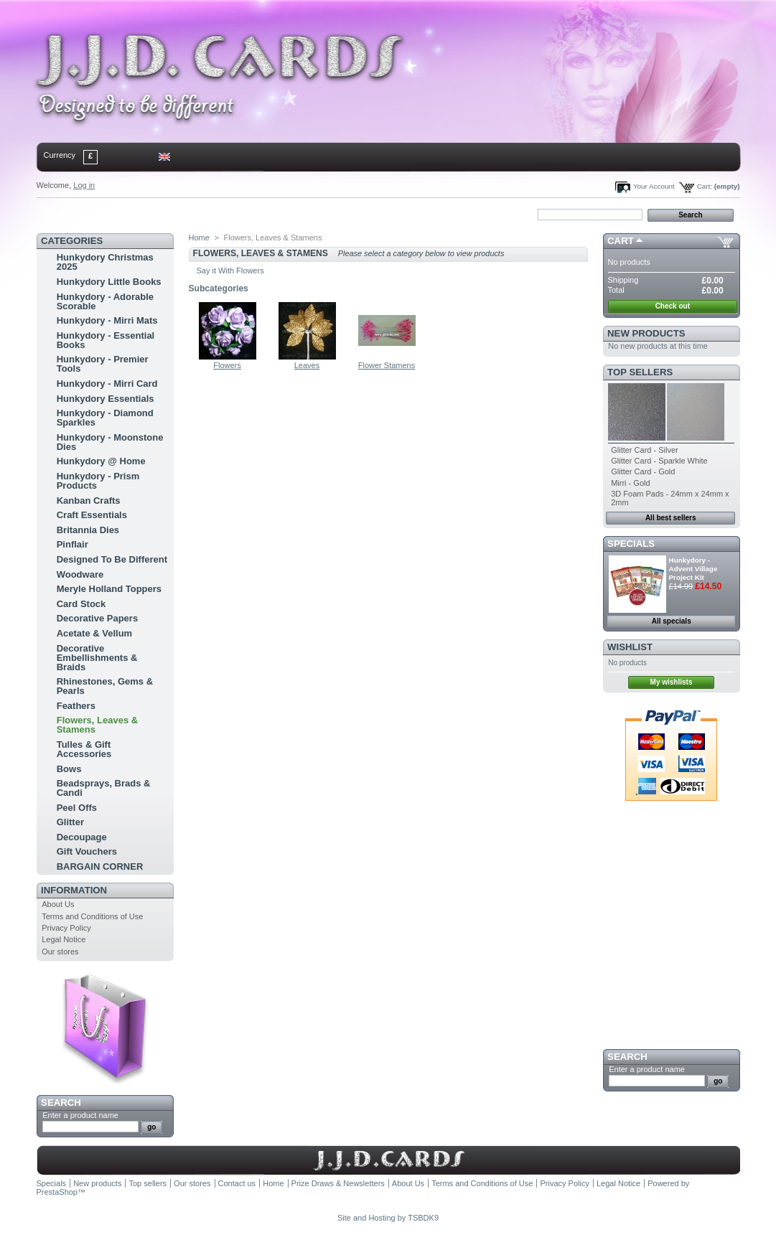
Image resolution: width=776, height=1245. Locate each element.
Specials (631, 543)
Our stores (60, 951)
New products (646, 333)
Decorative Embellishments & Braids (97, 657)
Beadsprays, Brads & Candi (104, 788)
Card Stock (81, 603)
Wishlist (630, 647)
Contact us (237, 1183)
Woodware (80, 574)
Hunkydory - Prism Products (98, 481)
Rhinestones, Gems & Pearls (105, 686)
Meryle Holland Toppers (109, 588)
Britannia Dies (88, 530)
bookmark (202, 214)
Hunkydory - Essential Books (106, 340)
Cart (620, 240)
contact (107, 214)
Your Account (654, 186)
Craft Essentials (92, 514)
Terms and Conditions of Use (92, 916)
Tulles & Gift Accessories (84, 749)
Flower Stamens (386, 365)
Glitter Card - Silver (644, 450)
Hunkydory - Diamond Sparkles (105, 418)
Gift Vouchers (87, 851)
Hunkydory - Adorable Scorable (105, 301)
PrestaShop (57, 1192)
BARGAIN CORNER (100, 866)
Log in (84, 185)
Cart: (704, 186)
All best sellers (670, 518)
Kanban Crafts (89, 500)
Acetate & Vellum (95, 633)
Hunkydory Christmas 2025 (105, 262)
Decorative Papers (97, 618)
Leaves (306, 365)
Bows (69, 769)
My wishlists (671, 682)
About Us (58, 904)
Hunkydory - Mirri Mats (107, 320)
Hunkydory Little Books (109, 281)
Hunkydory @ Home (101, 461)
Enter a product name (80, 1115)
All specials (671, 621)
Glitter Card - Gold (643, 471)
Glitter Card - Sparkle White (659, 460)
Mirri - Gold (630, 483)
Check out (672, 306)
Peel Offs (77, 807)
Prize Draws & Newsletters (338, 1183)
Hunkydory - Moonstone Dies (110, 442)
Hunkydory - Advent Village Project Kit (693, 568)
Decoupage (82, 837)
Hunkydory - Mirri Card (107, 383)
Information (74, 890)
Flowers (227, 365)
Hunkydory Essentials (105, 398)
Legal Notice (63, 939)
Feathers (76, 705)
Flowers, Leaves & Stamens (97, 725)
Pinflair (72, 544)
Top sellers (640, 372)
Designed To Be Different (112, 559)
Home (60, 214)
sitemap (154, 214)
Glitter (70, 822)
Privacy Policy (66, 928)
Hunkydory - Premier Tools (103, 364)
